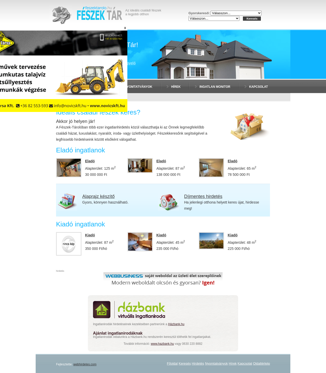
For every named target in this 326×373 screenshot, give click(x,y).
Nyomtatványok (138, 87)
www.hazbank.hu (162, 344)
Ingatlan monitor (214, 87)
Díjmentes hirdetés (203, 196)
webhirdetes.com (85, 364)
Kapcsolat (258, 87)
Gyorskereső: (199, 13)
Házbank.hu (176, 324)
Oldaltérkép (261, 363)
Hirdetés (198, 363)
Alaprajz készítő (98, 196)
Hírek (176, 87)
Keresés (185, 363)
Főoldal (172, 363)
